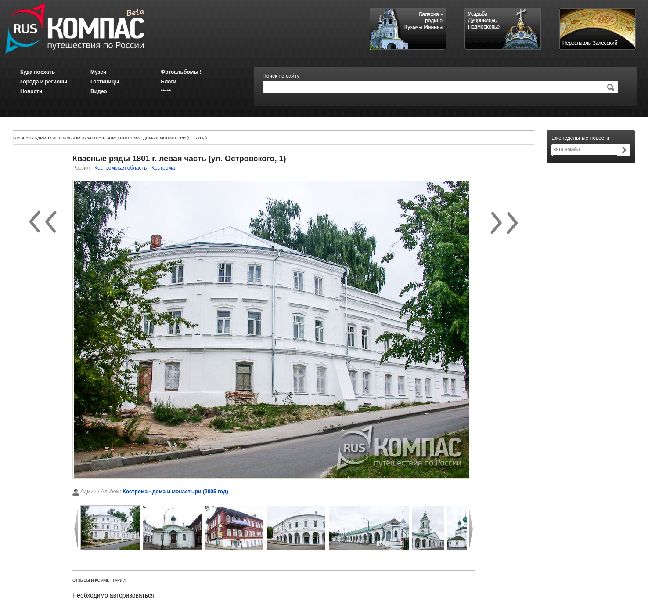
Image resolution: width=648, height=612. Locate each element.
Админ (42, 138)
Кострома (163, 168)
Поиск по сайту (281, 76)
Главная (22, 138)
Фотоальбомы (68, 138)
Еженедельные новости (580, 138)
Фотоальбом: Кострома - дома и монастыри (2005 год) (147, 138)
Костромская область (120, 168)
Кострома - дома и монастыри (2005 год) (175, 492)
